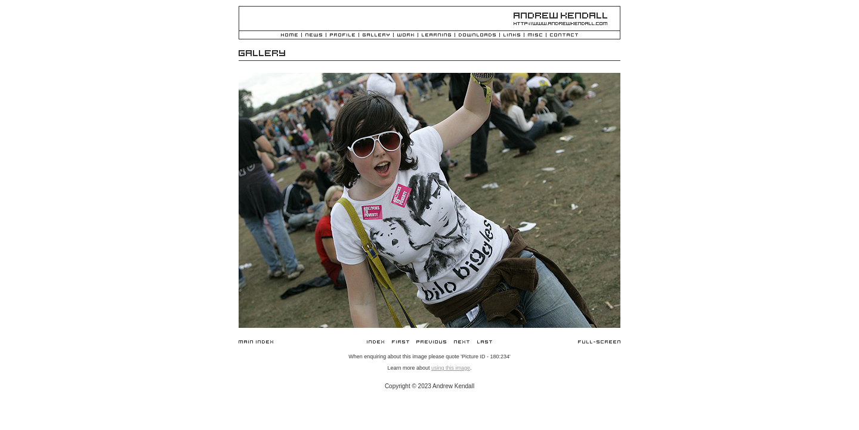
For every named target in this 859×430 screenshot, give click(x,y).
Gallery (376, 35)
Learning (436, 35)
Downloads (477, 35)
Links (511, 35)
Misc (535, 35)
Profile (342, 35)
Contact (564, 35)
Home (289, 35)
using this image (450, 368)
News (313, 35)
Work (405, 35)
